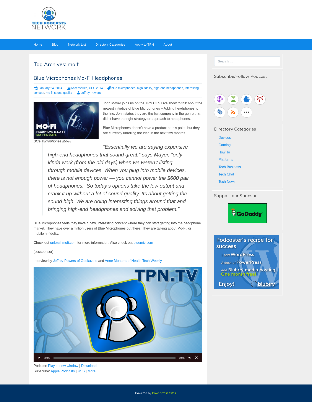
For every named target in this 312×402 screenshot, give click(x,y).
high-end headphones (168, 88)
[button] (118, 314)
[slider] (115, 358)
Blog (55, 44)
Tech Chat (226, 174)
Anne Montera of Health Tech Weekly (133, 261)
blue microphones (123, 88)
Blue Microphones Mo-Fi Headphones (78, 78)
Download (88, 366)
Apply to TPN (144, 44)
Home (38, 44)
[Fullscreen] (197, 358)
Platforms (225, 159)
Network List (77, 44)
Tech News (226, 181)
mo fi (49, 92)
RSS (81, 371)
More (91, 371)
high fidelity (144, 88)
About (168, 44)
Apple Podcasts (63, 371)
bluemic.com (143, 242)
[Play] (39, 358)
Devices (224, 137)
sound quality (63, 92)
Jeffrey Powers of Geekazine (75, 261)
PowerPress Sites (164, 393)
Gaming (224, 145)
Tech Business (229, 167)
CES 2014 (96, 88)
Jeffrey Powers (91, 92)
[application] (118, 314)
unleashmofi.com (63, 242)
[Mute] (190, 358)
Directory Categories (110, 44)
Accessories (79, 88)
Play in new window (63, 366)
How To (224, 152)
